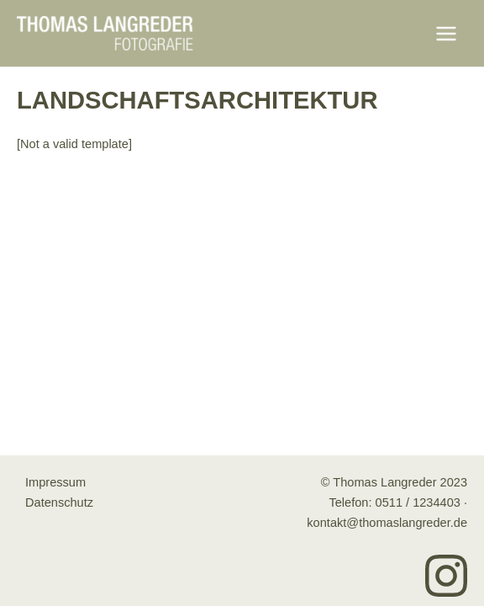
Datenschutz (59, 502)
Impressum (55, 482)
